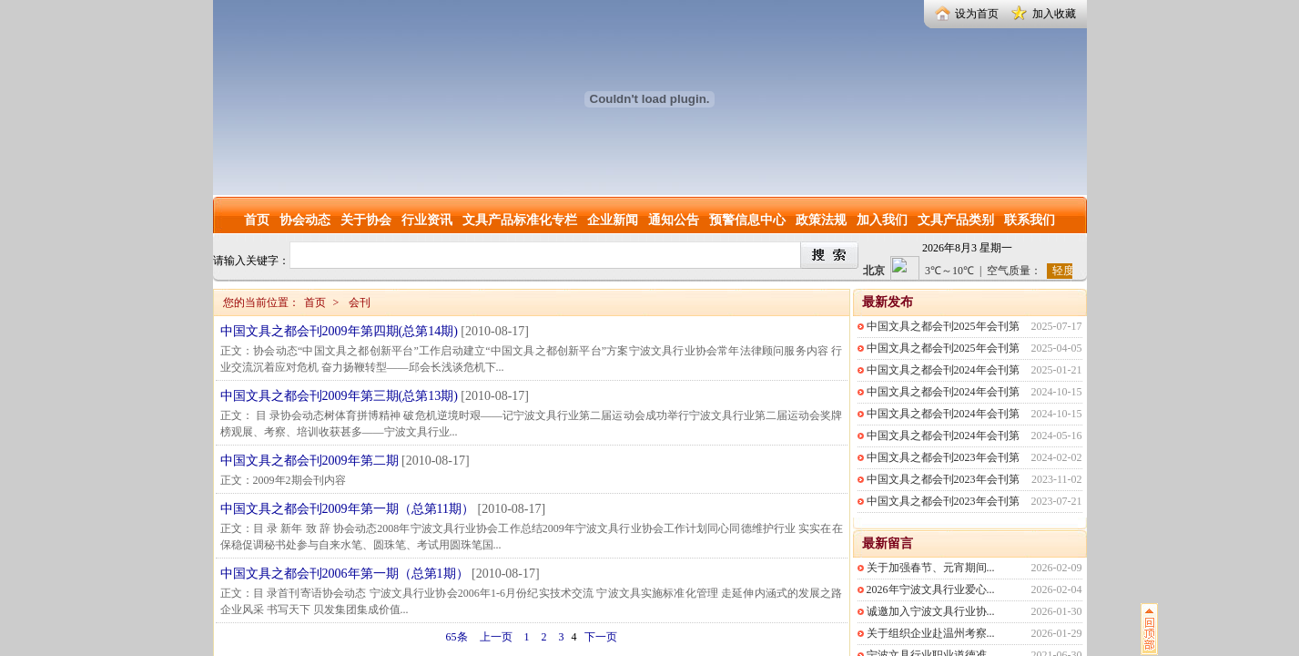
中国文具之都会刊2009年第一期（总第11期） (347, 509)
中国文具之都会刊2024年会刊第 (943, 370)
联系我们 (1029, 220)
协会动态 (304, 220)
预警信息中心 (747, 220)
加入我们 (882, 220)
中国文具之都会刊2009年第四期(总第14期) (339, 331)
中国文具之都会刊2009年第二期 (309, 460)
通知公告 (673, 220)
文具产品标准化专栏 (519, 220)
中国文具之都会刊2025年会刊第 (943, 326)
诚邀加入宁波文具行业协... (931, 611)
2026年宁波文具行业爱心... (931, 589)
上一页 (496, 636)
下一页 (600, 636)
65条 (457, 636)
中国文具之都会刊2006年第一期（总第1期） (344, 573)
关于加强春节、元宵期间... (931, 567)
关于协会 (365, 220)
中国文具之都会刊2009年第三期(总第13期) (339, 396)
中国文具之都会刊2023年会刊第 (943, 457)
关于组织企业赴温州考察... (931, 633)
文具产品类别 (956, 220)
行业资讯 (426, 220)
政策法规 (821, 220)
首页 (256, 220)
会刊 (359, 302)
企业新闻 (612, 220)
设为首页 (977, 13)
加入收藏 (1054, 13)
